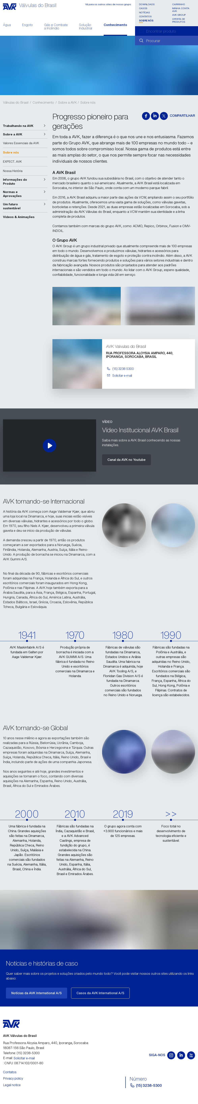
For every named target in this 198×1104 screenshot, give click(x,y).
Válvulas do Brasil (15, 102)
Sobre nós (146, 20)
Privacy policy (13, 1078)
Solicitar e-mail (24, 1058)
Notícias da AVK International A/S (36, 993)
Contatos (145, 16)
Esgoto (27, 25)
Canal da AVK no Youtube (126, 459)
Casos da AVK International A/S (100, 993)
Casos (143, 8)
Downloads (147, 4)
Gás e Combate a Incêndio (56, 27)
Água (7, 25)
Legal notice (12, 1085)
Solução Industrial (85, 27)
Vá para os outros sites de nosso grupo (108, 4)
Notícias (144, 12)
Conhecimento (115, 25)
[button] (25, 126)
